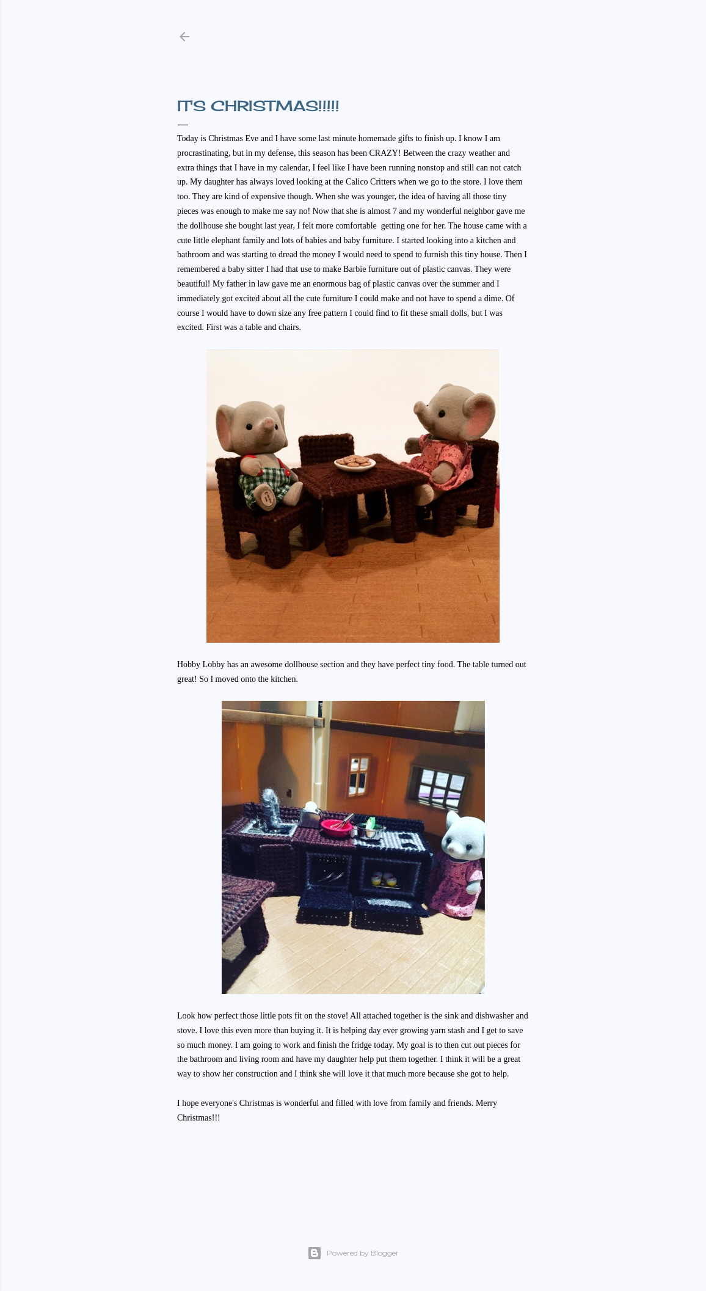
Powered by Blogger (353, 1253)
